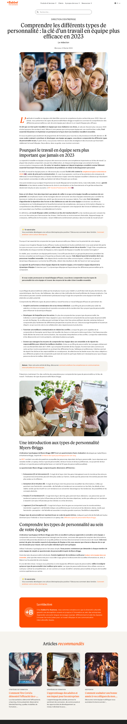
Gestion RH (89, 689)
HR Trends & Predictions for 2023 (60, 188)
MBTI (23, 459)
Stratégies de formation (18, 689)
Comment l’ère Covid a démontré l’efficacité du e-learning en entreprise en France (25, 697)
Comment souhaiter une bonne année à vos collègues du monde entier (101, 696)
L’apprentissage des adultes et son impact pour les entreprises (63, 696)
